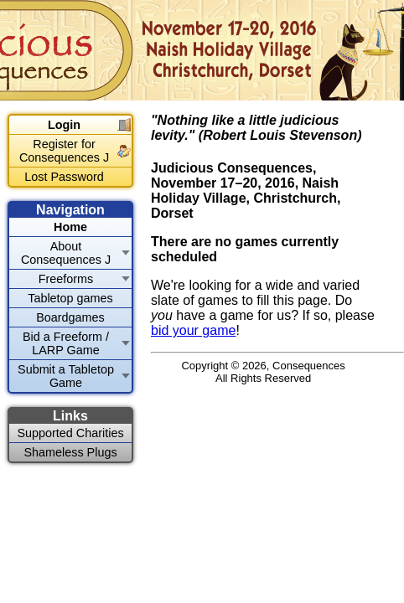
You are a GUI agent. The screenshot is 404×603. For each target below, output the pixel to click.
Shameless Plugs (70, 452)
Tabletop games (70, 298)
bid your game (193, 330)
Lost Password (63, 176)
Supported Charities (70, 433)
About (66, 253)
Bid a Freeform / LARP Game (66, 343)
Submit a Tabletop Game (66, 376)
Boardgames (70, 317)
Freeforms (66, 279)
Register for (64, 150)
